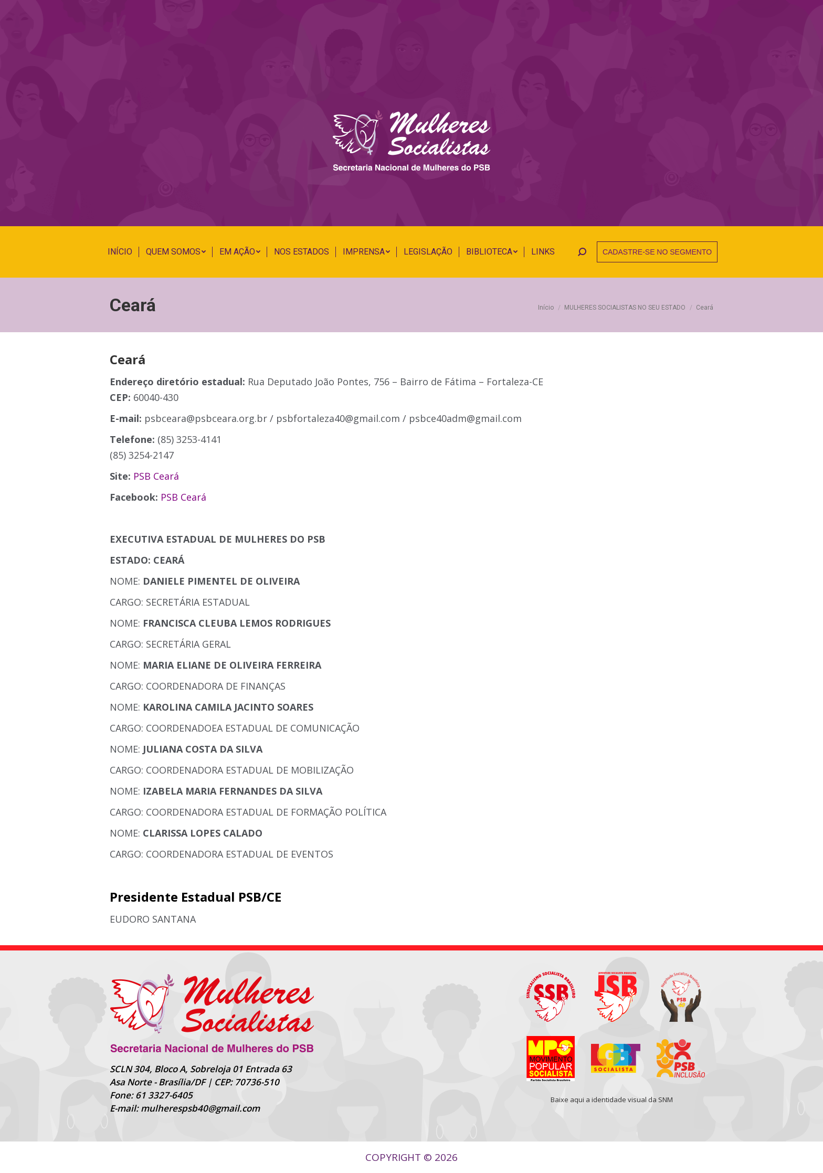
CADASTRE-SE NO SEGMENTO (657, 252)
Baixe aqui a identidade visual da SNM (612, 1099)
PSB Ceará (156, 476)
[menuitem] (119, 252)
